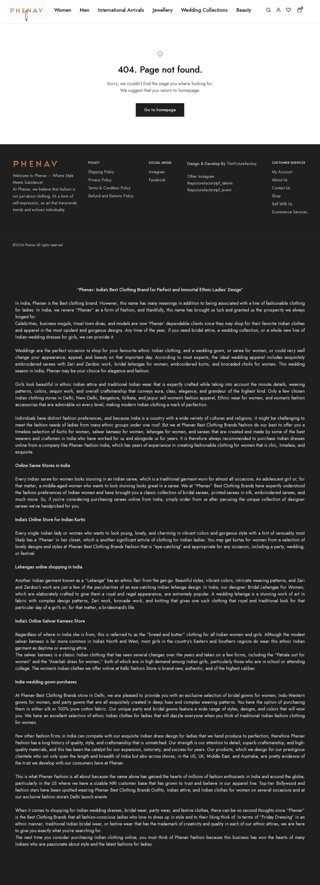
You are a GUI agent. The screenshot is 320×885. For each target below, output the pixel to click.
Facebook (157, 180)
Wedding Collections (204, 10)
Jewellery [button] (162, 10)
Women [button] (62, 10)
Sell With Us (282, 204)
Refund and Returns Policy (110, 196)
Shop (276, 196)
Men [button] (85, 10)
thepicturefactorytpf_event (209, 190)
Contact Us (281, 188)
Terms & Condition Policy (109, 188)
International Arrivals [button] (121, 10)
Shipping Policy (101, 172)
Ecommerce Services (289, 212)
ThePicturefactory (241, 164)
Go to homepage (160, 110)
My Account (282, 172)
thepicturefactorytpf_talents (210, 183)
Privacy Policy (100, 180)
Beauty (243, 10)
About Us (280, 180)
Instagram (157, 172)
